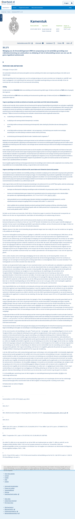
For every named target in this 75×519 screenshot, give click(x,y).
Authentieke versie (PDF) (25, 43)
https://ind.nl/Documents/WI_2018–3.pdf (54, 413)
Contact (7, 476)
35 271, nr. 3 (22, 399)
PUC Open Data (9, 503)
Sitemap (7, 492)
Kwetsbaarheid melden (11, 494)
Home (14, 7)
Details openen (1, 17)
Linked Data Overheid (10, 501)
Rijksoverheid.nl (9, 509)
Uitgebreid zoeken (24, 7)
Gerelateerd (50, 43)
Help (6, 480)
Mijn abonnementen (37, 7)
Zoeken (7, 481)
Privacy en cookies (10, 488)
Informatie (39, 43)
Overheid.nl (6, 8)
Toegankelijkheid (9, 490)
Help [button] (70, 7)
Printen (61, 43)
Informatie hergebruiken (11, 486)
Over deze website (10, 474)
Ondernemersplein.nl (10, 511)
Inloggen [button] (66, 3)
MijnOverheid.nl (9, 507)
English (6, 478)
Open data (7, 499)
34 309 (61, 373)
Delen (69, 43)
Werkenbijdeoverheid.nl (11, 513)
